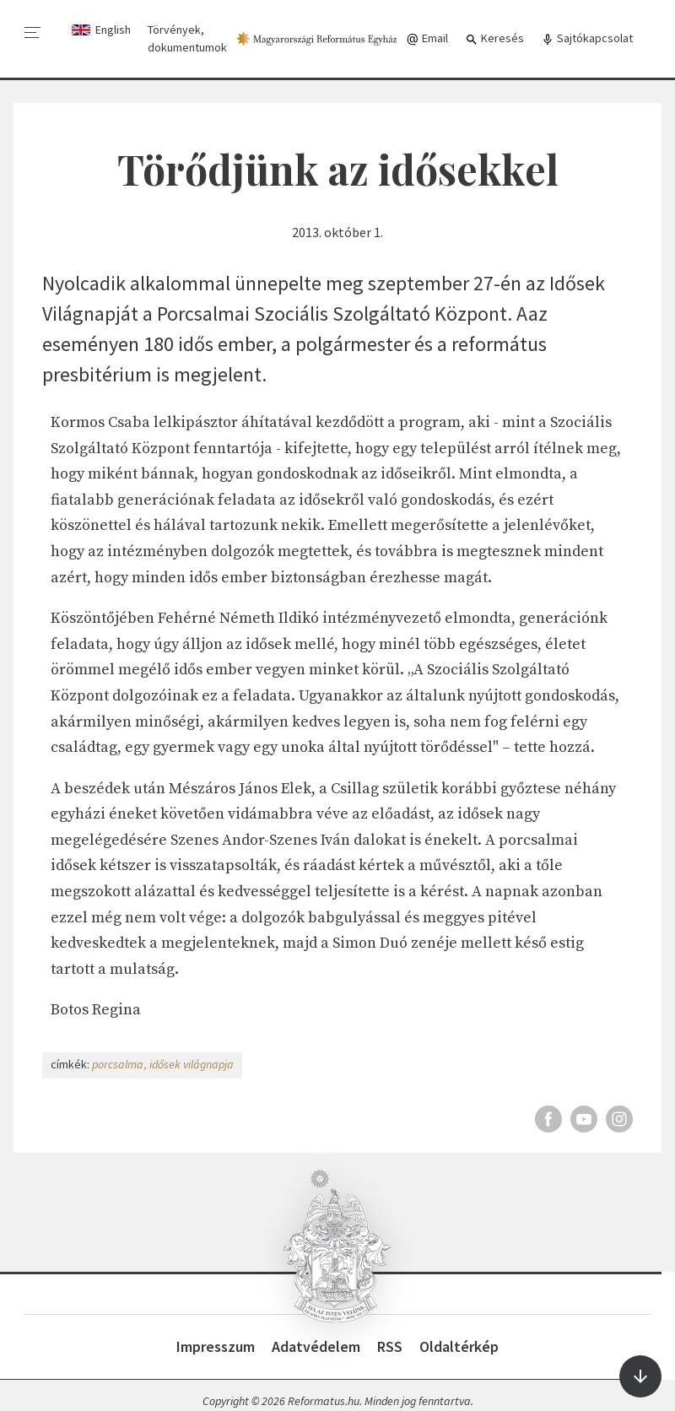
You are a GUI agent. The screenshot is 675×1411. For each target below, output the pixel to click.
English (113, 29)
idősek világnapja (191, 1064)
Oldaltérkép (459, 1346)
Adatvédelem (316, 1346)
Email (427, 38)
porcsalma (117, 1064)
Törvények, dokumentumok (187, 38)
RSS (389, 1346)
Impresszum (215, 1346)
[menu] (33, 33)
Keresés (494, 38)
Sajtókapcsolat (587, 38)
